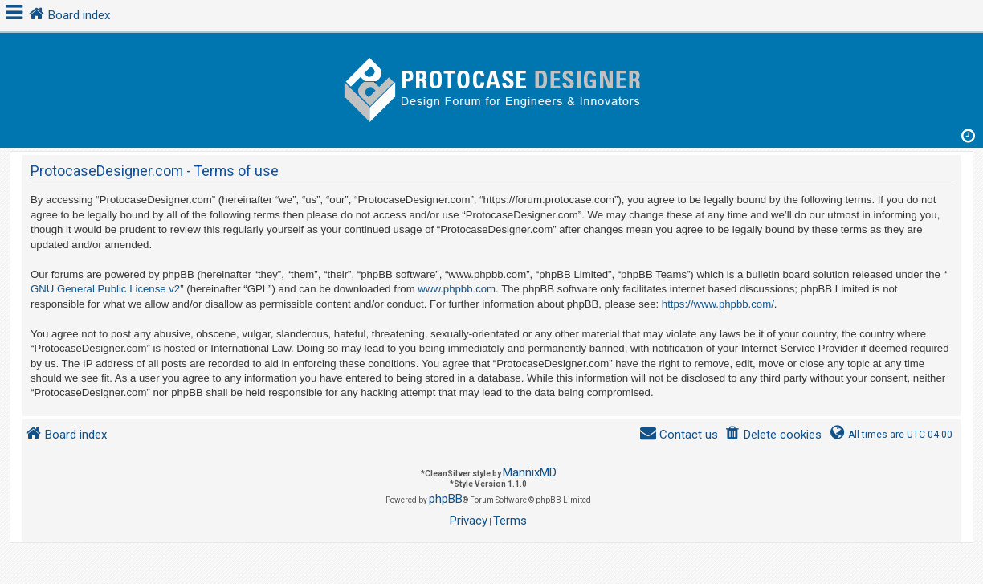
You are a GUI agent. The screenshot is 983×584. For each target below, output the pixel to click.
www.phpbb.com (457, 289)
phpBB (446, 499)
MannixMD (530, 472)
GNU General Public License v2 (105, 289)
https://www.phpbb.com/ (718, 304)
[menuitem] (773, 435)
